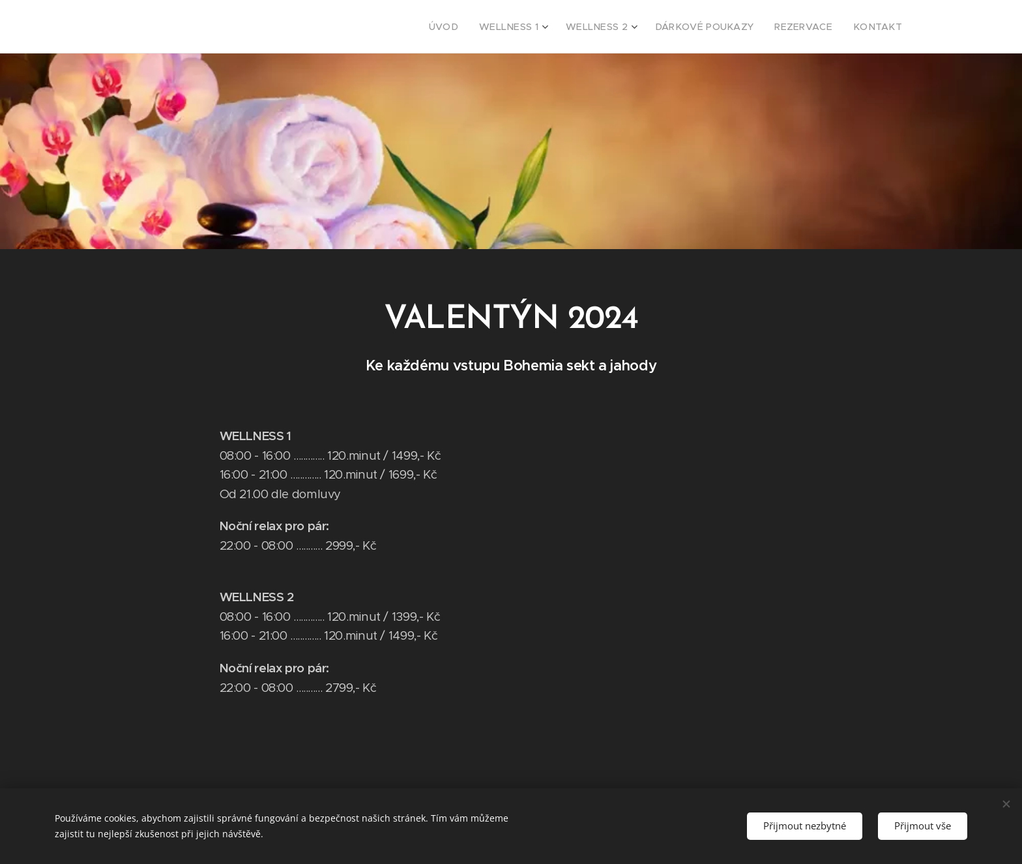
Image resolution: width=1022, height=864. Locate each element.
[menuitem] (480, 26)
